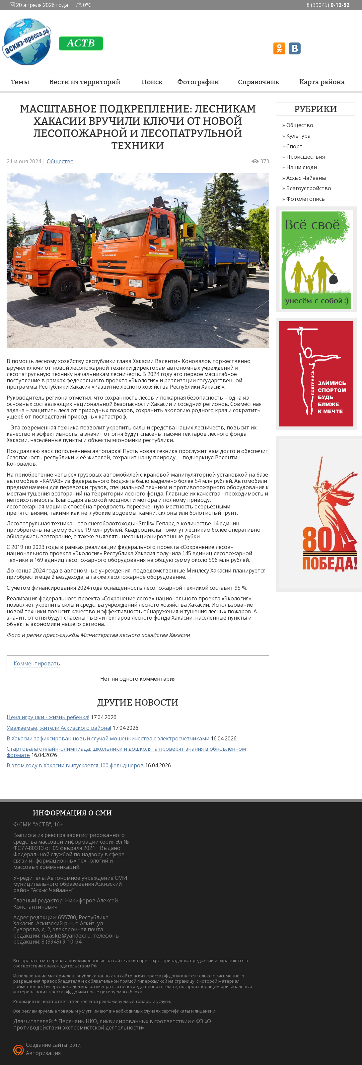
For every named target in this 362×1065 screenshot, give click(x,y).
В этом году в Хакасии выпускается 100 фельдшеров (75, 765)
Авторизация (43, 1053)
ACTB (81, 43)
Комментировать (37, 663)
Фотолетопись (305, 198)
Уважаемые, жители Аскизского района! (59, 727)
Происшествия (305, 156)
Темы (20, 82)
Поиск (152, 82)
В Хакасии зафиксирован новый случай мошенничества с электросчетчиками (108, 738)
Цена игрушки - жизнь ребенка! (48, 717)
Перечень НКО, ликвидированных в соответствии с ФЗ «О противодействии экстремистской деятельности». (112, 1024)
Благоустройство (308, 188)
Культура (298, 135)
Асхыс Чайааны (306, 178)
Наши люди (301, 167)
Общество (299, 125)
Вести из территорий (84, 82)
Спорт (294, 146)
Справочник (258, 82)
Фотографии (198, 82)
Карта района (322, 82)
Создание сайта (46, 1044)
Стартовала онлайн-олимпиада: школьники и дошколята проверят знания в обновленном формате (126, 751)
